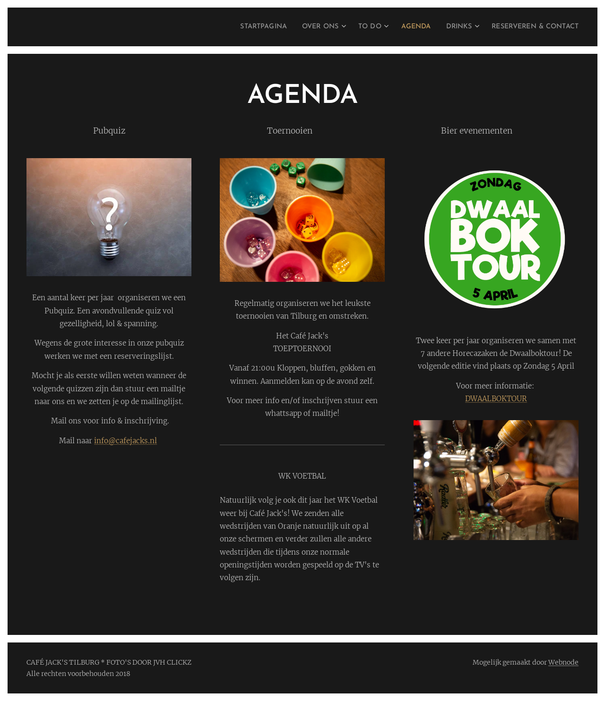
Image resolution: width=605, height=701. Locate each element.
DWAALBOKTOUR (496, 398)
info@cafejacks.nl (125, 440)
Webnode (563, 662)
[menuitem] (234, 27)
